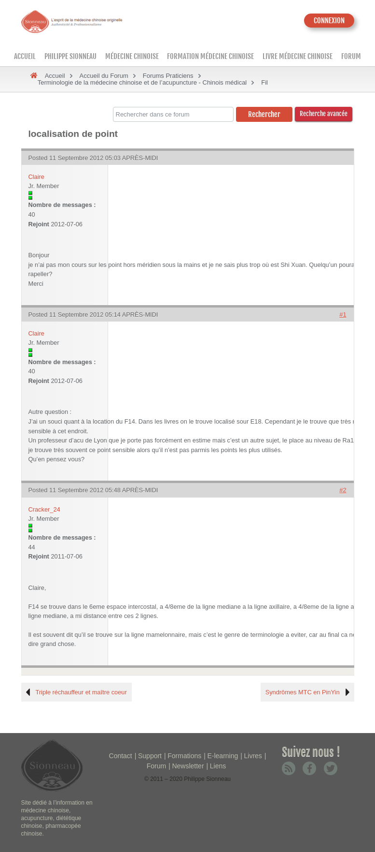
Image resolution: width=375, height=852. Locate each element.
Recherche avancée (323, 114)
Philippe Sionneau (70, 56)
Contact (120, 756)
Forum (351, 56)
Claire (36, 176)
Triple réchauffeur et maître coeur (81, 692)
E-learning (222, 756)
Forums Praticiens (168, 75)
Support (150, 756)
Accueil (25, 56)
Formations (184, 756)
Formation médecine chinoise (210, 56)
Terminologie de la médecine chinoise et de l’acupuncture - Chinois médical (142, 82)
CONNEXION (329, 20)
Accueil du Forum (104, 75)
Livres (253, 756)
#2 (342, 490)
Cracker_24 (44, 509)
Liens (218, 766)
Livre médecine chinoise (298, 56)
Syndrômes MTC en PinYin (302, 692)
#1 (342, 314)
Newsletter (188, 766)
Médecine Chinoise (132, 56)
